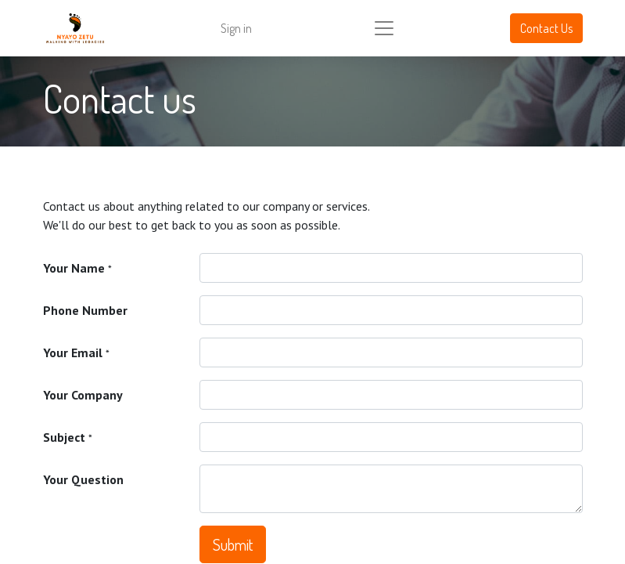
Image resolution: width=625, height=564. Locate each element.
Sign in (236, 28)
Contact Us (546, 28)
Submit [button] (233, 544)
